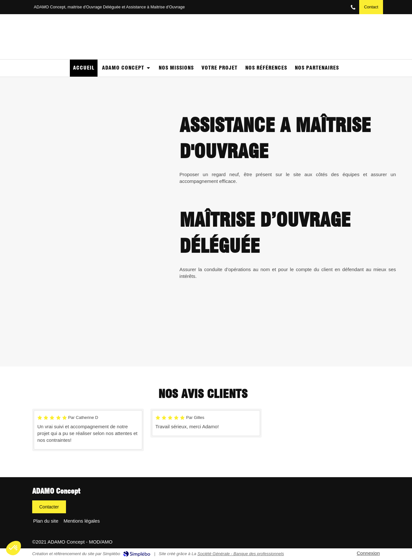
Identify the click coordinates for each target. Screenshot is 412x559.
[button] (13, 548)
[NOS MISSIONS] (176, 68)
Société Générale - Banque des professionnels (240, 553)
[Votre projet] (219, 68)
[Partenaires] (317, 68)
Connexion (368, 553)
